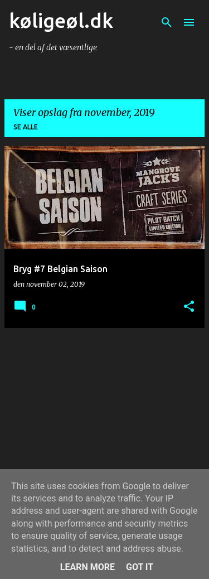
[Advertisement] (104, 415)
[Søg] (166, 22)
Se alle (25, 127)
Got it (139, 567)
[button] (189, 307)
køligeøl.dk (61, 20)
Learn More (87, 567)
